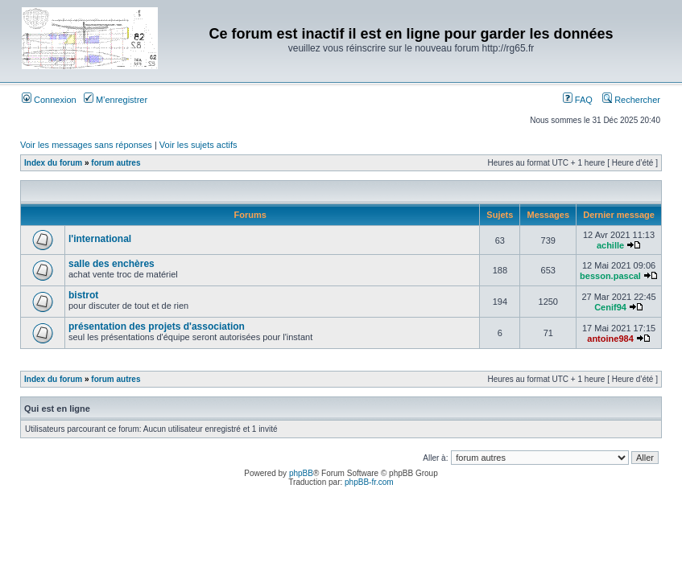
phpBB (301, 473)
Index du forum (53, 162)
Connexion (49, 100)
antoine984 (610, 338)
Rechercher (631, 100)
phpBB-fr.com (369, 482)
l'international (99, 238)
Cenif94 (610, 307)
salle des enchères (111, 263)
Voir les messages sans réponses (86, 145)
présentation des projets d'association (156, 326)
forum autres (115, 162)
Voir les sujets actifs (198, 145)
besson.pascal (610, 276)
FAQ (578, 100)
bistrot (83, 295)
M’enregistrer (115, 100)
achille (610, 245)
